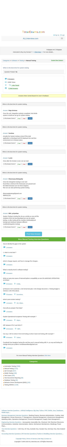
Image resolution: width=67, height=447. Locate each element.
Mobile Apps (5, 412)
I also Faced (14, 85)
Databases (59, 410)
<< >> (37, 52)
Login (62, 35)
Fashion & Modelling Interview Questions (49, 434)
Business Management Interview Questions (15, 415)
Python (41, 410)
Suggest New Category (57, 60)
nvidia (18, 284)
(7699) (18, 366)
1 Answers (7, 247)
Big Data (36, 410)
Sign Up (56, 35)
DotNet (50, 410)
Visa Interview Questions (9, 429)
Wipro (21, 303)
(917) (14, 371)
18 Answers (8, 329)
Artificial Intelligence (27, 410)
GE (18, 303)
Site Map (40, 438)
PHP (45, 410)
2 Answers (7, 256)
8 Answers (7, 284)
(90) (16, 380)
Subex (19, 337)
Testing (22, 60)
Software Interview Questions (10, 410)
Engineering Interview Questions (11, 422)
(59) (22, 378)
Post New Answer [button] (33, 234)
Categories (6, 60)
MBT (18, 329)
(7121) (16, 368)
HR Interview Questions (29, 434)
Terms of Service (32, 438)
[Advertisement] (33, 15)
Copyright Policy (21, 438)
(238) (15, 373)
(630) (13, 375)
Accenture (20, 294)
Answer (5, 110)
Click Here (47, 355)
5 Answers (7, 294)
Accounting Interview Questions (11, 434)
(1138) (16, 385)
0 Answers (7, 273)
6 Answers (7, 337)
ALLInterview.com (30, 38)
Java (54, 410)
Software (14, 60)
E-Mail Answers (13, 88)
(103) (28, 382)
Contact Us (47, 438)
